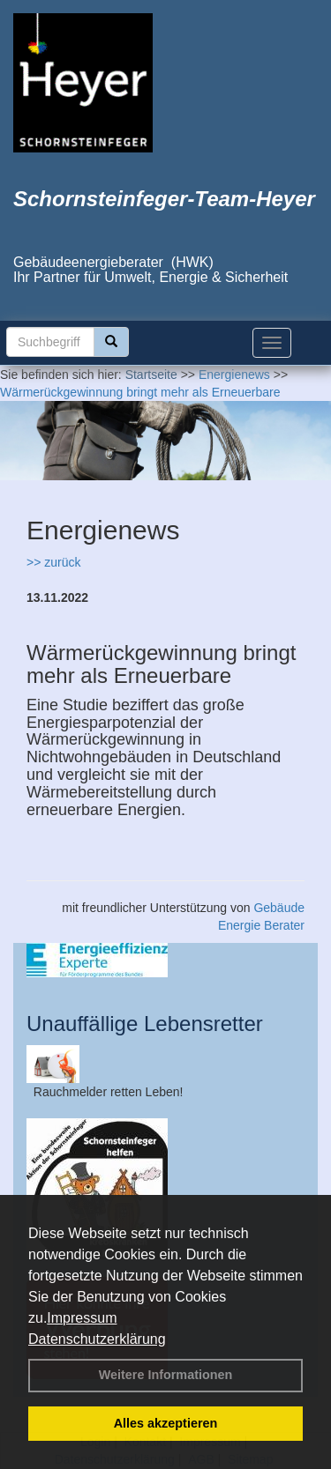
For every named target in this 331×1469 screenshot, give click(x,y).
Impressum (82, 1317)
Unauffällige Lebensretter (144, 1023)
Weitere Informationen (166, 1375)
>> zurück (53, 562)
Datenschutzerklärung (97, 1339)
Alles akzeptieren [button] (166, 1423)
